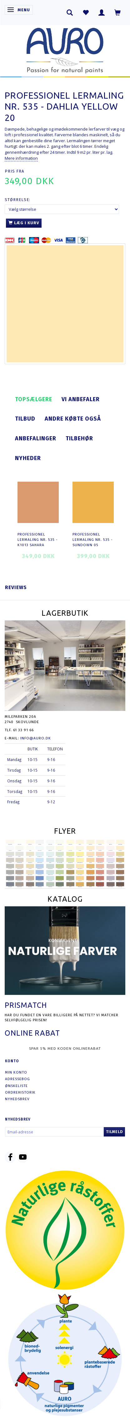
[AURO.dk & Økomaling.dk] (65, 49)
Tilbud (25, 418)
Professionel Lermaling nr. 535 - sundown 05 (92, 539)
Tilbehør (79, 438)
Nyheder (28, 458)
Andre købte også (73, 418)
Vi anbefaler (81, 399)
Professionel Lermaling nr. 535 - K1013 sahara (38, 539)
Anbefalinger (35, 438)
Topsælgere (33, 399)
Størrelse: (17, 199)
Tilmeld (114, 1132)
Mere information (21, 158)
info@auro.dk (35, 738)
